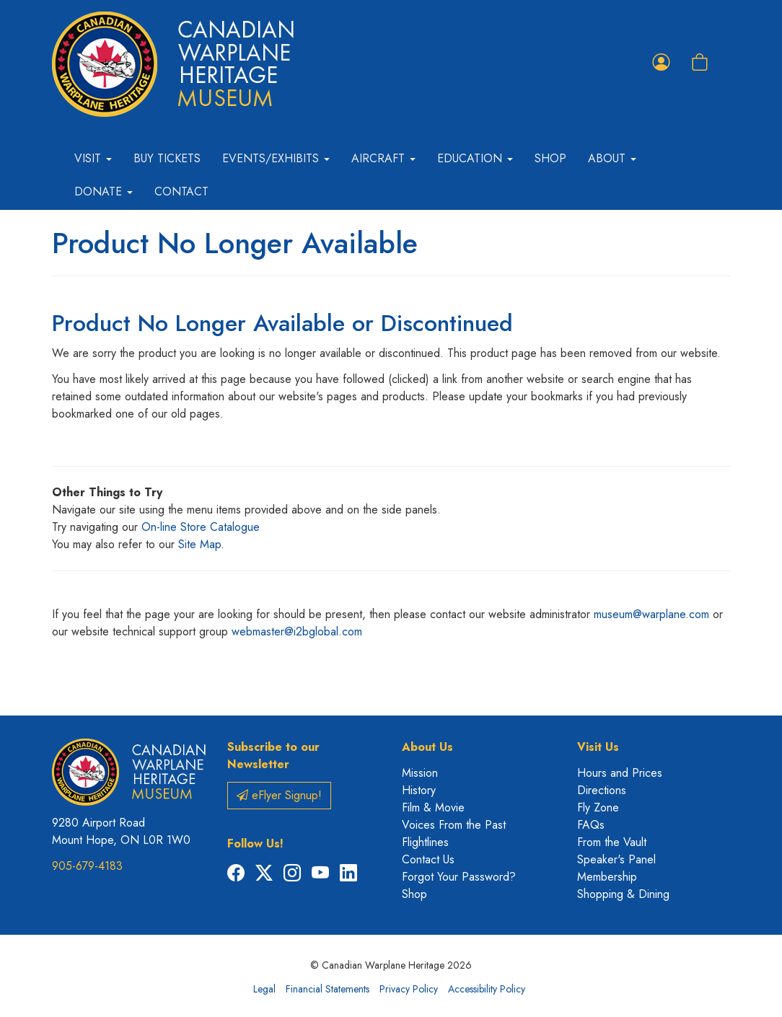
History (419, 790)
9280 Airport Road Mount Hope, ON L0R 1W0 (121, 831)
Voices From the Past (454, 824)
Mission (420, 773)
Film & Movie (433, 807)
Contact (181, 191)
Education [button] (475, 158)
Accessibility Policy (486, 989)
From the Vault (611, 842)
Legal (264, 989)
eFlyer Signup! (279, 795)
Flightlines (425, 842)
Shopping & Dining (623, 894)
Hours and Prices (619, 773)
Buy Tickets (167, 158)
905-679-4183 (87, 866)
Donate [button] (103, 191)
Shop (550, 158)
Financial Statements (327, 989)
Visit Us (598, 747)
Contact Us (428, 859)
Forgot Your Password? (459, 876)
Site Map (199, 544)
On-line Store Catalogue (200, 527)
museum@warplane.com (651, 614)
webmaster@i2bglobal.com (297, 631)
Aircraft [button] (383, 158)
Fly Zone (598, 807)
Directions (601, 790)
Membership (607, 876)
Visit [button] (93, 158)
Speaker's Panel (616, 859)
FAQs (591, 824)
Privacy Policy (408, 989)
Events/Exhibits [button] (276, 158)
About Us (427, 747)
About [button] (612, 158)
